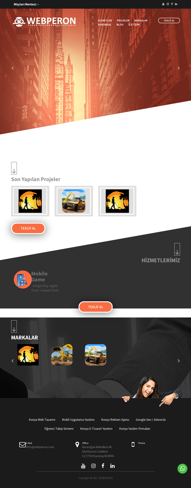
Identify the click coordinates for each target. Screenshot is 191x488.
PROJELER (123, 20)
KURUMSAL (105, 24)
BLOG (120, 24)
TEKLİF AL (169, 20)
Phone (141, 443)
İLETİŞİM (133, 24)
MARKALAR (141, 20)
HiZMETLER (105, 20)
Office (85, 443)
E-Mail (29, 443)
